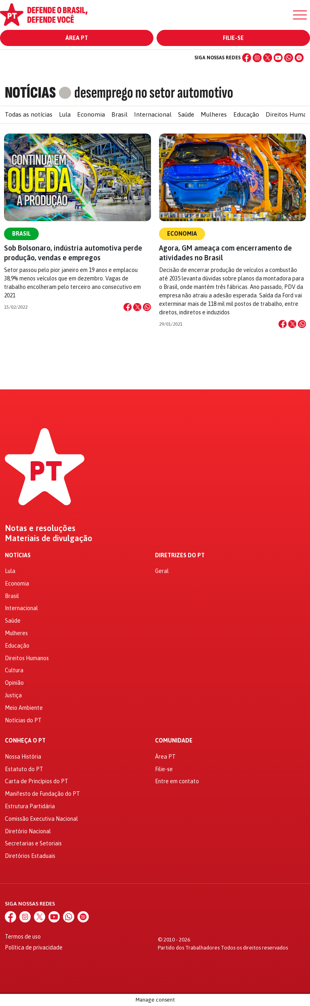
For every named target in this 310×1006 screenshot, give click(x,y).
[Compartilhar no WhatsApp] (147, 307)
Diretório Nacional (28, 831)
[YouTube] (278, 57)
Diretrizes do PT (180, 555)
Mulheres (214, 114)
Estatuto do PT (24, 769)
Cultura (14, 670)
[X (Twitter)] (267, 57)
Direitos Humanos (27, 658)
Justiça (13, 695)
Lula (65, 114)
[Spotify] (299, 57)
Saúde (186, 114)
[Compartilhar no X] (137, 307)
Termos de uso (23, 936)
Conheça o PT (25, 741)
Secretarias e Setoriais (33, 843)
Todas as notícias (28, 114)
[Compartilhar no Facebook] (128, 307)
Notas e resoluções (40, 528)
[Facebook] (246, 57)
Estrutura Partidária (30, 806)
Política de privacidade (34, 947)
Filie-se (233, 38)
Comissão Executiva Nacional (41, 819)
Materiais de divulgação (48, 538)
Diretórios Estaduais (30, 856)
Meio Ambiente (24, 708)
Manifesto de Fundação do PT (42, 794)
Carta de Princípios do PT (36, 781)
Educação (246, 114)
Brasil (119, 114)
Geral (162, 571)
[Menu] (300, 15)
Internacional (153, 114)
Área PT (76, 38)
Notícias (18, 555)
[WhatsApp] (288, 57)
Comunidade (174, 741)
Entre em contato (177, 781)
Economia (91, 114)
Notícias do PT (23, 720)
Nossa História (23, 756)
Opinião (14, 683)
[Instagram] (257, 57)
